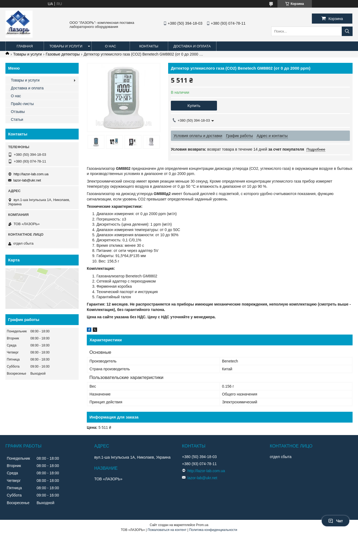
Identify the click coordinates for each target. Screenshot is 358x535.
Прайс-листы (22, 104)
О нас (110, 46)
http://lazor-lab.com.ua (31, 174)
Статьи (17, 119)
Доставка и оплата (192, 46)
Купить (193, 105)
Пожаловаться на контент (167, 530)
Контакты (148, 46)
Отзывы (18, 111)
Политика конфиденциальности (213, 530)
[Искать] (347, 31)
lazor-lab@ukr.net (27, 180)
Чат (335, 520)
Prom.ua (202, 525)
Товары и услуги (65, 46)
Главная (25, 46)
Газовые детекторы (63, 54)
